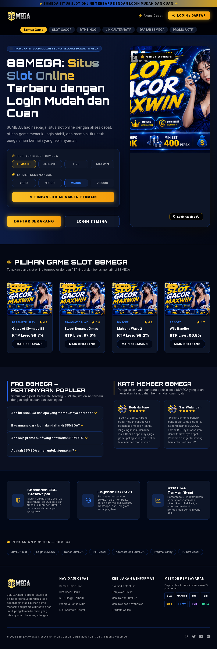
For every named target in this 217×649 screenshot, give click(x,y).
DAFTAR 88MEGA (153, 30)
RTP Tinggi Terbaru (71, 598)
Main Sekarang (30, 344)
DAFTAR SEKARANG (34, 222)
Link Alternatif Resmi (72, 609)
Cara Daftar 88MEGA (124, 598)
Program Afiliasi (121, 609)
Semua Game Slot (70, 586)
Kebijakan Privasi (122, 592)
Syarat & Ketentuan (123, 586)
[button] (55, 414)
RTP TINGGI (87, 30)
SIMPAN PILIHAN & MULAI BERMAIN (63, 198)
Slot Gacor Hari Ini (70, 592)
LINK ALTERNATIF (118, 30)
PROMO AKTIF (185, 30)
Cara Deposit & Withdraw (127, 603)
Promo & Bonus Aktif (72, 603)
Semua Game (31, 30)
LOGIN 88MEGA (92, 222)
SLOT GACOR (60, 30)
